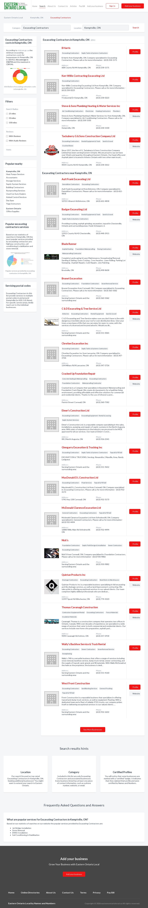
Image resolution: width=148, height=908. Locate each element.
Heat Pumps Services (15, 174)
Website (136, 116)
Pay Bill (82, 6)
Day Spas (10, 200)
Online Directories (30, 892)
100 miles (13, 122)
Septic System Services (16, 184)
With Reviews (15, 136)
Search (42, 6)
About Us (52, 6)
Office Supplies (12, 211)
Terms (83, 892)
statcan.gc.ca (23, 50)
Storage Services (13, 181)
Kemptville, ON (36, 17)
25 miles (12, 113)
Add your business (95, 6)
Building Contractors (15, 187)
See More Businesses (92, 729)
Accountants (11, 177)
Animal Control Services (16, 197)
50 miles (12, 118)
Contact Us (63, 6)
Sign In (112, 6)
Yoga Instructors (13, 204)
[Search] (135, 27)
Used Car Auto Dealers (16, 194)
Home (34, 6)
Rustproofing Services (15, 190)
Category (16, 28)
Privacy (97, 892)
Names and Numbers (44, 903)
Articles (73, 6)
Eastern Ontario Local (13, 17)
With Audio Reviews (17, 140)
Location (77, 28)
